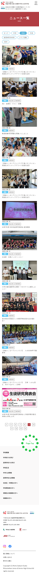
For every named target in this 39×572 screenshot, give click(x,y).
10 (33, 424)
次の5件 (28, 428)
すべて (6, 33)
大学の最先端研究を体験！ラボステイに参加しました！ (19, 288)
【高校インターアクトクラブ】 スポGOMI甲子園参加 (19, 351)
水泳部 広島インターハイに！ (13, 257)
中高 (31, 33)
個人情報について (9, 554)
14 (25, 428)
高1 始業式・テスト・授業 (11, 104)
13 (21, 428)
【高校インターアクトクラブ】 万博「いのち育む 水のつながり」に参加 (19, 383)
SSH (5, 42)
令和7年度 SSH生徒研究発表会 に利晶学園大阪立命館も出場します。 (19, 415)
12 (16, 428)
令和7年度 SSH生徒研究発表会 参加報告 (16, 227)
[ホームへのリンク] (15, 3)
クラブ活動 (23, 37)
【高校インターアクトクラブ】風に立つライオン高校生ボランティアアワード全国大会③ (19, 73)
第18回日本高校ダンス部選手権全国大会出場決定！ (18, 320)
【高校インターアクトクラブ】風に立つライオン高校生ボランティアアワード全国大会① (19, 196)
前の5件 (3, 424)
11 (11, 428)
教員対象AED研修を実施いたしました (15, 133)
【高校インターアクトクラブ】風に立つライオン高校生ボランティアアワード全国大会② (19, 164)
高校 (23, 33)
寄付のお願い (7, 561)
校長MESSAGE (9, 37)
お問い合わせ (7, 557)
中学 (14, 33)
